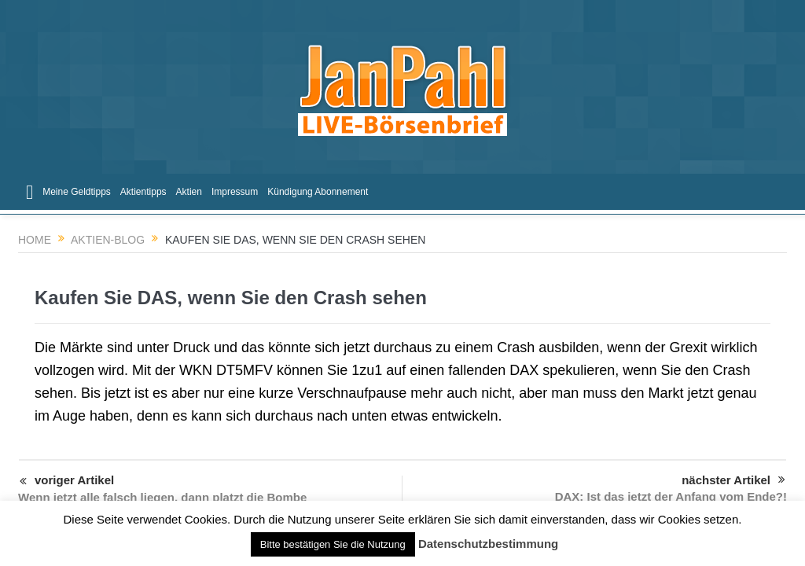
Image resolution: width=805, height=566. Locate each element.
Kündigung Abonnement (317, 191)
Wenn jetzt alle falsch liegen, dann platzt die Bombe (162, 497)
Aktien (189, 191)
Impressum (234, 191)
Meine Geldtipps (76, 191)
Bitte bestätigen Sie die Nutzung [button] (333, 544)
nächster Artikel (733, 480)
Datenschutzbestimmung (488, 543)
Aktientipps (143, 191)
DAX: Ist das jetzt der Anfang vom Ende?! (671, 496)
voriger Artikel (67, 482)
